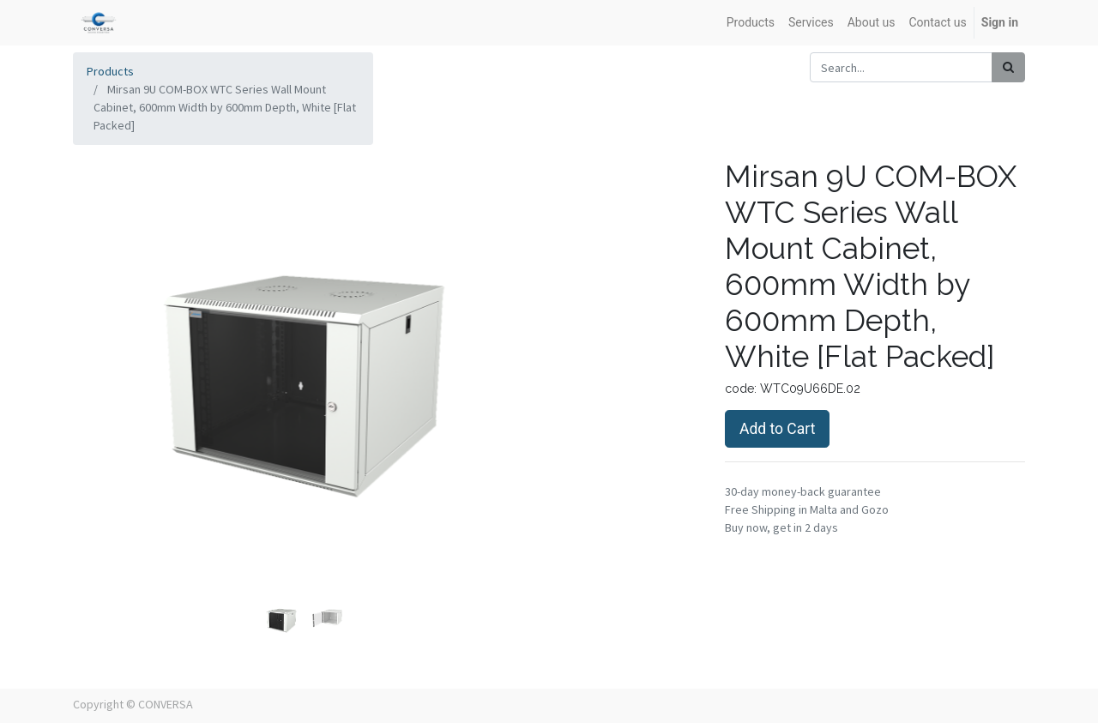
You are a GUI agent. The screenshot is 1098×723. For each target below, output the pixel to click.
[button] (107, 330)
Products (110, 71)
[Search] (1008, 67)
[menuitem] (750, 23)
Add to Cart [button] (777, 428)
